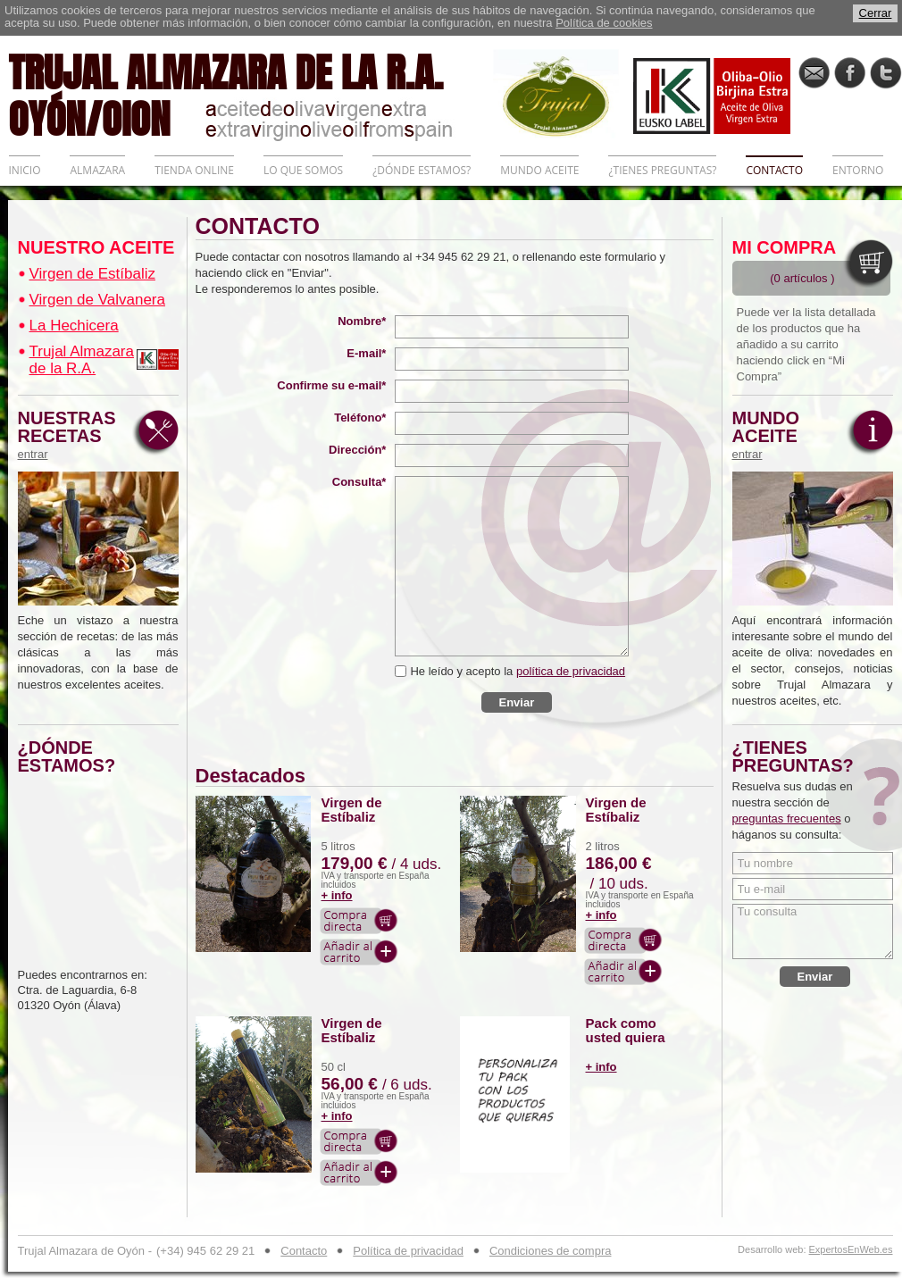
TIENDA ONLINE (194, 170)
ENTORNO (857, 170)
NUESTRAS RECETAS (71, 435)
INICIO (25, 170)
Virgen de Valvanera (97, 299)
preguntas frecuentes (786, 818)
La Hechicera (74, 325)
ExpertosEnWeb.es (851, 1250)
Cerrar (875, 13)
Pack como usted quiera (625, 1030)
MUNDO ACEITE (539, 170)
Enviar (517, 702)
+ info (337, 895)
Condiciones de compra (550, 1251)
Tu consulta (812, 931)
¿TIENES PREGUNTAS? (662, 170)
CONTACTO (774, 170)
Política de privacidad (408, 1251)
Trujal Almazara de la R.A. (81, 360)
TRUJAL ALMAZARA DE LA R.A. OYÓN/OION (251, 93)
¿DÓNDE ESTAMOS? (421, 170)
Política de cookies (603, 22)
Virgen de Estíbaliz (92, 273)
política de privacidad (570, 671)
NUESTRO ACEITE (96, 247)
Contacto (303, 1251)
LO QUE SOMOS (303, 170)
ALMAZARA (97, 170)
